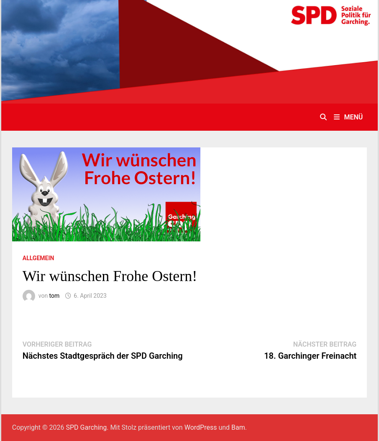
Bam (238, 427)
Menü (348, 117)
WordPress (200, 427)
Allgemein (38, 258)
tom (54, 295)
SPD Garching (86, 427)
